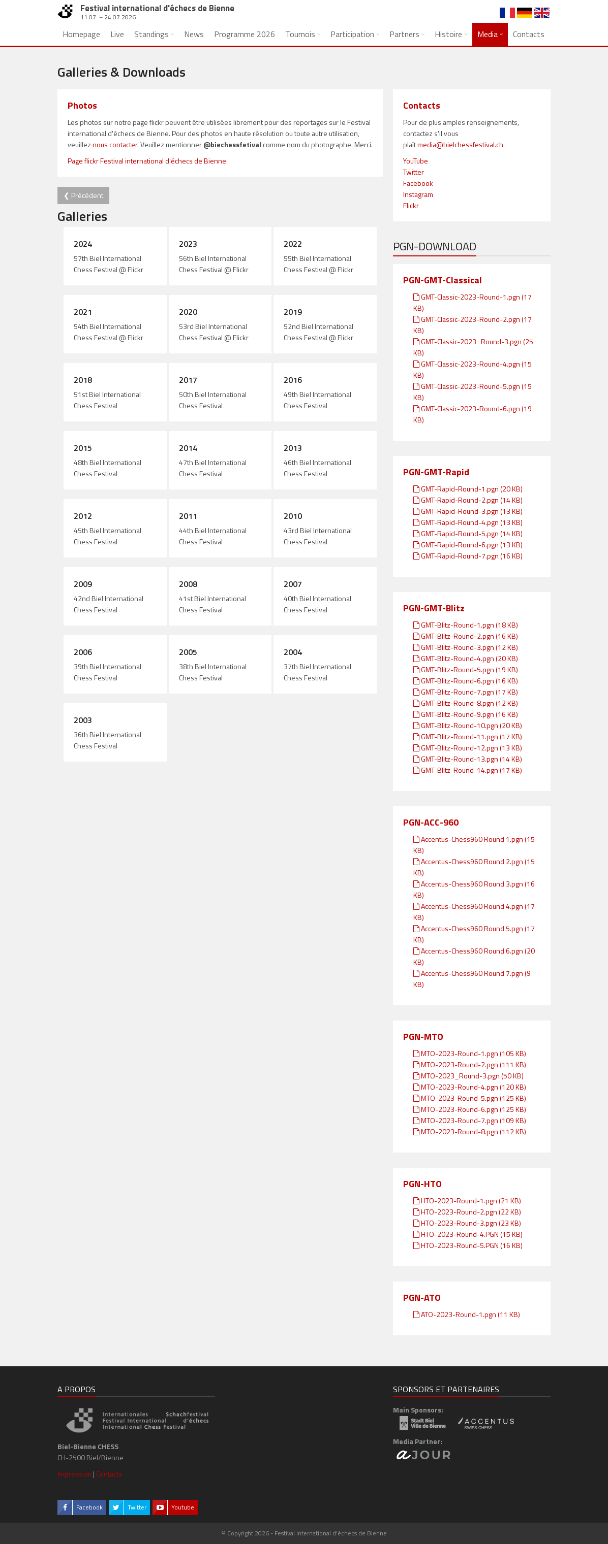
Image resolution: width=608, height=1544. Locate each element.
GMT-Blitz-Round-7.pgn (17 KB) (465, 691)
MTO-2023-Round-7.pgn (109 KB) (469, 1120)
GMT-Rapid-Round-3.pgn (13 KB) (468, 511)
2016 (293, 380)
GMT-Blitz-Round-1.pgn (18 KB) (465, 624)
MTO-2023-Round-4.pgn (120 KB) (469, 1086)
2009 (83, 584)
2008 (188, 584)
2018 (83, 380)
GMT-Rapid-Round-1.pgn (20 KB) (468, 488)
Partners (404, 34)
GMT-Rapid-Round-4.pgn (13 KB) (468, 522)
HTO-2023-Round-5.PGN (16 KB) (468, 1245)
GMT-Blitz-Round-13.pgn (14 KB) (467, 758)
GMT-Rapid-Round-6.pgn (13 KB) (468, 544)
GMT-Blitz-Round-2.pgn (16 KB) (465, 636)
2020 (188, 312)
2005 (188, 652)
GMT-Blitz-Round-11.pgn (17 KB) (467, 736)
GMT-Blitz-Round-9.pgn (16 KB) (465, 714)
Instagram (418, 194)
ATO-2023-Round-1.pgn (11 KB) (466, 1314)
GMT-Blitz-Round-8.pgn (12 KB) (465, 703)
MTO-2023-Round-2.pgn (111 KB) (469, 1064)
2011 (188, 516)
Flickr (411, 205)
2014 (188, 448)
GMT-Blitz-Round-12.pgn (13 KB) (467, 747)
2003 (83, 720)
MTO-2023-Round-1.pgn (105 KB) (469, 1053)
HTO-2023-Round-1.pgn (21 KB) (467, 1200)
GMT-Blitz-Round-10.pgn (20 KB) (467, 725)
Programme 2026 (244, 34)
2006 (83, 652)
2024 (83, 244)
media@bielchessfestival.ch (460, 144)
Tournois (300, 34)
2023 (188, 244)
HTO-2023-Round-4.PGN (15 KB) (468, 1234)
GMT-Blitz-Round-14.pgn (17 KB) (467, 770)
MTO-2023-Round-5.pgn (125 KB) (469, 1098)
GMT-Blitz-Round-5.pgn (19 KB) (465, 669)
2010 (293, 516)
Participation (352, 34)
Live (117, 34)
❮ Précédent (83, 195)
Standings (151, 34)
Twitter (413, 172)
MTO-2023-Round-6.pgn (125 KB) (469, 1109)
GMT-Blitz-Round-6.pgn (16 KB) (465, 680)
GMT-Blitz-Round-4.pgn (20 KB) (465, 658)
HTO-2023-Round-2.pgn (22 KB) (467, 1211)
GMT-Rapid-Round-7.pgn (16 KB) (468, 555)
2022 (293, 244)
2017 (188, 380)
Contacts (528, 34)
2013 (293, 448)
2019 (293, 312)
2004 (293, 652)
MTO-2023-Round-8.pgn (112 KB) (469, 1131)
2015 (83, 448)
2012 (83, 516)
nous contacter (115, 144)
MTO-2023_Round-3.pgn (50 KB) (468, 1075)
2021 (83, 312)
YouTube (415, 160)
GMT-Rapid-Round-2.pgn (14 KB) (468, 500)
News (194, 34)
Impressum (74, 1473)
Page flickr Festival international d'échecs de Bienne (147, 160)
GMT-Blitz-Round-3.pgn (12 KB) (465, 647)
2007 (293, 584)
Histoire (448, 34)
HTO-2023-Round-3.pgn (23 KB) (467, 1223)
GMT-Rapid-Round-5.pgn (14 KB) (468, 533)
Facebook (418, 183)
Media (487, 34)
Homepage (81, 34)
